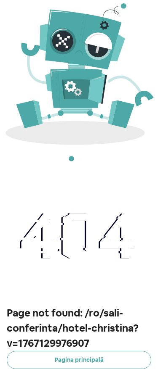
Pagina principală (79, 360)
